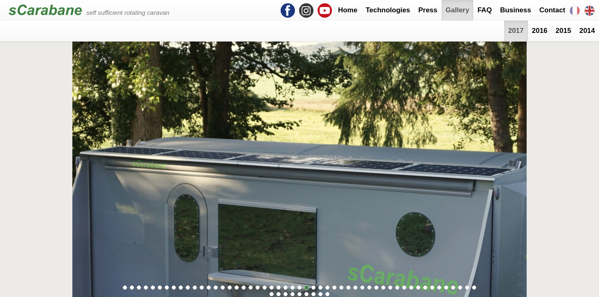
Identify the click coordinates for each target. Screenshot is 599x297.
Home (347, 10)
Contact (552, 10)
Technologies (388, 10)
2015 (563, 31)
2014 (587, 31)
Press (427, 10)
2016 (540, 31)
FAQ (484, 10)
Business (515, 10)
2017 (516, 31)
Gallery (458, 10)
